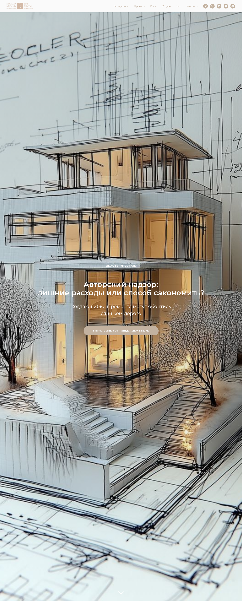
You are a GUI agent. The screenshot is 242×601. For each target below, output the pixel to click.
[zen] (226, 6)
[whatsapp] (232, 6)
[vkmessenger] (219, 6)
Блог (179, 6)
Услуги (166, 6)
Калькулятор (121, 6)
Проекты (139, 6)
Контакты (192, 6)
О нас (153, 6)
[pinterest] (212, 6)
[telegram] (205, 6)
